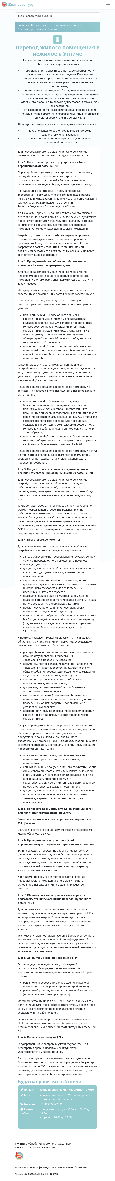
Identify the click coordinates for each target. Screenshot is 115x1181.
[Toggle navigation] (108, 4)
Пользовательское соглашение (35, 1147)
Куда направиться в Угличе (35, 16)
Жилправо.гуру (18, 4)
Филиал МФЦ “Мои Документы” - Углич (67, 1090)
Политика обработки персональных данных (43, 1143)
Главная (22, 25)
